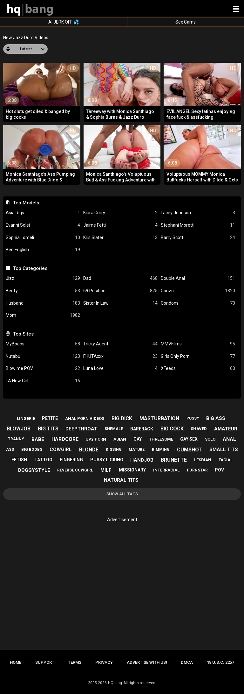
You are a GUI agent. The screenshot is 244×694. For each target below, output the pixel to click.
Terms (74, 662)
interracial (166, 470)
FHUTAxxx (120, 356)
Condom (198, 303)
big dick (122, 418)
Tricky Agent (120, 344)
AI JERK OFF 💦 (63, 22)
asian (119, 439)
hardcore (64, 439)
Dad (120, 278)
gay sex (189, 439)
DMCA (187, 662)
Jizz (43, 278)
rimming (161, 449)
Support (44, 662)
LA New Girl (43, 381)
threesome (161, 439)
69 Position (120, 291)
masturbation (159, 418)
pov (219, 469)
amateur (225, 429)
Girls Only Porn (198, 356)
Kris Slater (120, 237)
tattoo (43, 459)
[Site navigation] (236, 9)
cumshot (189, 450)
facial (226, 459)
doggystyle (34, 470)
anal (229, 439)
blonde (88, 450)
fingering (71, 459)
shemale (114, 429)
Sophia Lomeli (43, 237)
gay (137, 439)
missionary (132, 469)
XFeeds (198, 368)
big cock (172, 429)
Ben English (43, 249)
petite (50, 418)
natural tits (121, 480)
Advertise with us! (147, 662)
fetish (19, 459)
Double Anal (198, 278)
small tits (223, 449)
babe (37, 439)
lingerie (26, 418)
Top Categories (30, 268)
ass (10, 449)
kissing (114, 449)
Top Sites (23, 334)
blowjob (18, 429)
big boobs (31, 449)
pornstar (197, 470)
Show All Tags (122, 494)
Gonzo (198, 291)
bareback (141, 428)
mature (137, 449)
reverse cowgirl (75, 470)
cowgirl (61, 449)
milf (106, 470)
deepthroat (81, 429)
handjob (141, 460)
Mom (43, 315)
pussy (192, 418)
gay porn (95, 439)
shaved (199, 428)
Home (15, 662)
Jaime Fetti (120, 225)
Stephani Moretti (198, 225)
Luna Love (120, 368)
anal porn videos (84, 418)
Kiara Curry (120, 213)
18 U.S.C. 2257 (220, 662)
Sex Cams (185, 22)
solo (210, 439)
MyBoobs (43, 344)
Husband (43, 303)
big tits (48, 429)
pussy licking (106, 459)
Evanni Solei (43, 225)
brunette (174, 460)
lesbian (202, 459)
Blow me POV (43, 368)
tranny (16, 439)
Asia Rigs (43, 213)
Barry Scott (198, 237)
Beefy (43, 291)
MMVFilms (198, 344)
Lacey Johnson (198, 213)
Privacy (104, 662)
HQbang (115, 683)
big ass (215, 418)
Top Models (26, 203)
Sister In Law (120, 303)
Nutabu (43, 356)
